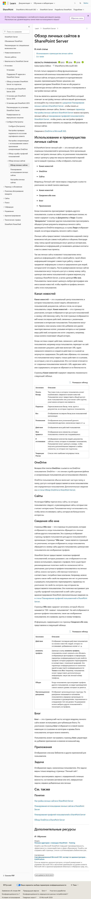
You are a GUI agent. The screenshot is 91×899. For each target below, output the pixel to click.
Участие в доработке (58, 891)
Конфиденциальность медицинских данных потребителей (45, 894)
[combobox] (16, 32)
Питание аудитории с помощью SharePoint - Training (54, 843)
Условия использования (11, 897)
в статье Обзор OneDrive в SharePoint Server (56, 490)
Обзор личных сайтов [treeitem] (18, 165)
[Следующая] (75, 3)
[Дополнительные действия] (87, 28)
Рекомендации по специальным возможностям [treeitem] (17, 46)
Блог (43, 891)
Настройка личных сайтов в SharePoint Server (53, 801)
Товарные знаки (29, 897)
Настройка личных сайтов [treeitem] (17, 181)
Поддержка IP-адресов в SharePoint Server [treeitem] (16, 75)
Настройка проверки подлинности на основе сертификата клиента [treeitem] (18, 133)
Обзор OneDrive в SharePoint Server (49, 819)
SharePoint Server (49, 28)
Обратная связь (77, 18)
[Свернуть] (29, 27)
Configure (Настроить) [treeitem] (17, 126)
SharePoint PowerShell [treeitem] (13, 224)
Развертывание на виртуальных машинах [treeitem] (15, 116)
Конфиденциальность (10, 894)
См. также (40, 56)
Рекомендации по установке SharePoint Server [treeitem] (17, 108)
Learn (37, 28)
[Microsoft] (4, 3)
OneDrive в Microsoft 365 (55, 131)
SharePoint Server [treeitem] (11, 37)
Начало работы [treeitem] (10, 57)
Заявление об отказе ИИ (11, 891)
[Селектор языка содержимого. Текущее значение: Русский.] (7, 885)
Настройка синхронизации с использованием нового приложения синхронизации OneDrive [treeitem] (19, 144)
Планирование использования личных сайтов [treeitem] (19, 172)
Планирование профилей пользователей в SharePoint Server (60, 814)
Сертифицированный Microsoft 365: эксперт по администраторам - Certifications (60, 858)
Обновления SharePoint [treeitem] (13, 41)
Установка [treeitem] (10, 70)
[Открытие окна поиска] (80, 3)
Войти (86, 3)
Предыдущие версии (31, 891)
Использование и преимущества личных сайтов (54, 53)
